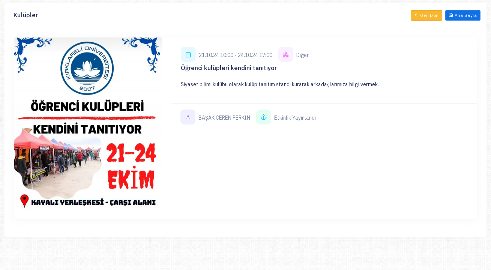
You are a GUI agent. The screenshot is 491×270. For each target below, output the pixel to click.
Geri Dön (426, 15)
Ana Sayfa (463, 15)
